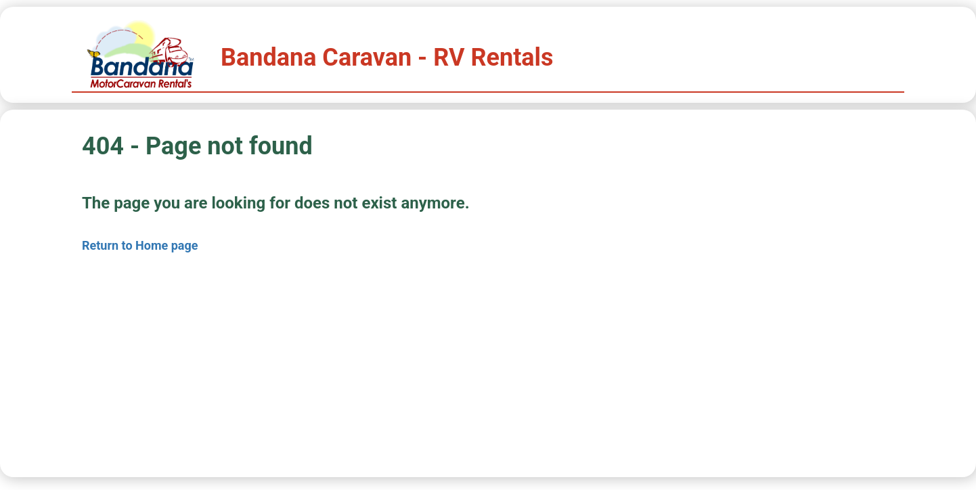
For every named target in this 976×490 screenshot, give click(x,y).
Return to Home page (140, 245)
